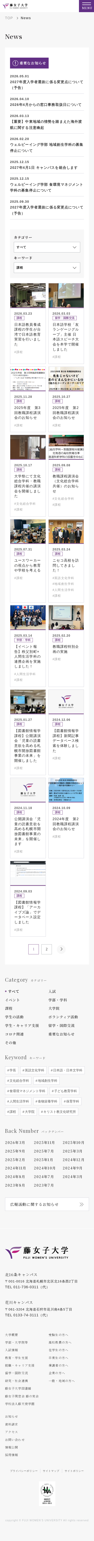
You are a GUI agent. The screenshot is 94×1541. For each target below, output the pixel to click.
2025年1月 (43, 1159)
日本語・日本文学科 (67, 1070)
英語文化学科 (34, 1070)
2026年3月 (15, 1142)
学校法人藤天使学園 (20, 1403)
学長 (12, 1070)
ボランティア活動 (63, 1017)
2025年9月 (15, 1151)
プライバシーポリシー (24, 1470)
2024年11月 (15, 1168)
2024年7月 (44, 1176)
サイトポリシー (74, 1470)
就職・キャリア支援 (20, 1365)
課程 (9, 1008)
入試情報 (11, 1350)
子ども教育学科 (65, 1091)
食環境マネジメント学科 (27, 1091)
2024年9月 (73, 1168)
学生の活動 (14, 1017)
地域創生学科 (47, 1081)
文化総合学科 (19, 1081)
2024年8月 (15, 1176)
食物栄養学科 (47, 1101)
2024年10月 (45, 1168)
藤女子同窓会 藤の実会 (22, 1396)
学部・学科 (57, 1000)
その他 (10, 1042)
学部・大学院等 (16, 1342)
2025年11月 (44, 1142)
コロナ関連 (14, 1034)
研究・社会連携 (16, 1380)
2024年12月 (74, 1159)
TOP (9, 18)
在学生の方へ (58, 1350)
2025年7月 (44, 1151)
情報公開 (11, 1447)
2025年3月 (73, 1151)
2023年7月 (44, 1185)
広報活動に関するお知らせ (34, 1204)
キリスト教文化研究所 (59, 1112)
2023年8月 (15, 1185)
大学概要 (11, 1334)
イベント (12, 1000)
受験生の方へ (58, 1334)
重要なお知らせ (61, 1034)
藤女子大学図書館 (18, 1388)
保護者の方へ (58, 1365)
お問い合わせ (15, 1439)
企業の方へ (57, 1373)
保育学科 (72, 1101)
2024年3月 (73, 1176)
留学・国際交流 (61, 1025)
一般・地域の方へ (62, 1380)
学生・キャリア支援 (22, 1025)
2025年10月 (74, 1142)
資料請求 (11, 1424)
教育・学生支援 (16, 1357)
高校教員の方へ (60, 1342)
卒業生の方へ (58, 1357)
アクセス (11, 1432)
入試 (52, 991)
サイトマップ (51, 1470)
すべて (13, 991)
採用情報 (11, 1455)
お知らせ (11, 1416)
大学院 (54, 1008)
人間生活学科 (19, 1101)
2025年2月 (15, 1159)
